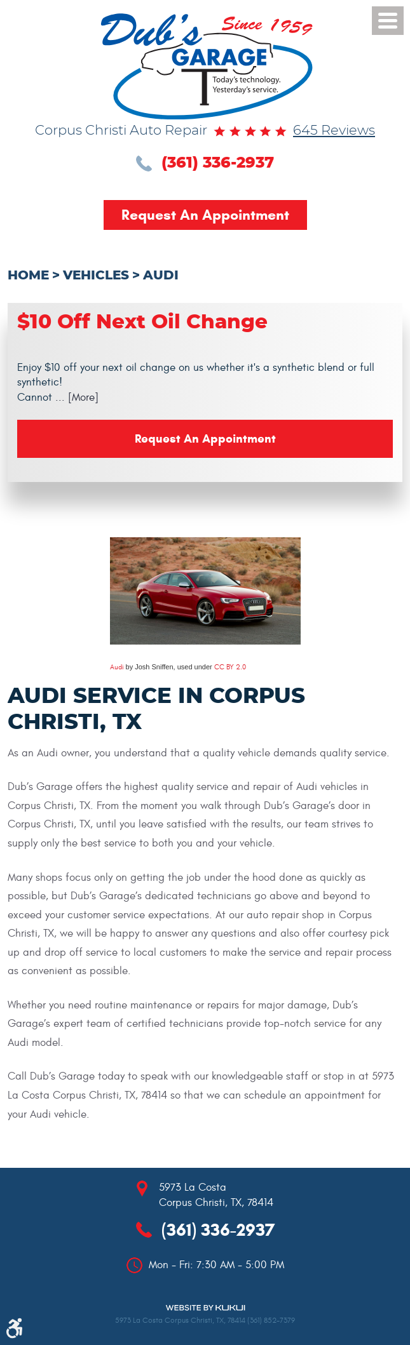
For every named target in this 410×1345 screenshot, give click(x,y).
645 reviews (334, 130)
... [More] (75, 397)
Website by (205, 1308)
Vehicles (96, 275)
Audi (161, 275)
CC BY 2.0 (230, 667)
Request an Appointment (205, 215)
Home (28, 275)
